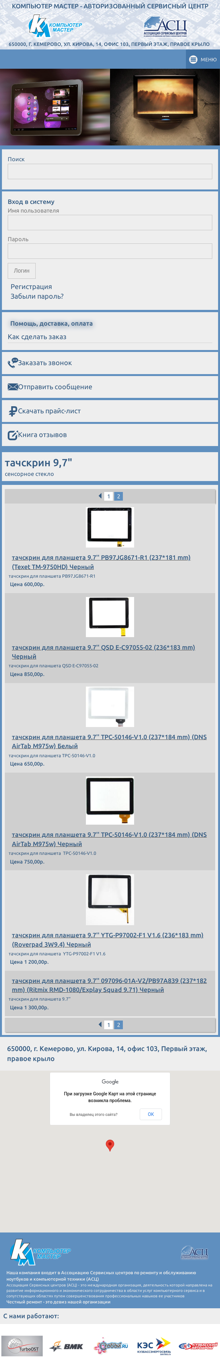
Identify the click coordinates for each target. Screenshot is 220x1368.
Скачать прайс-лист (44, 411)
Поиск (16, 159)
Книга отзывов (37, 435)
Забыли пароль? (37, 296)
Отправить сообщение (50, 387)
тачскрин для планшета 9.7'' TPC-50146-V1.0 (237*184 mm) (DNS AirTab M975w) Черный (109, 839)
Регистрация (31, 286)
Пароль (18, 239)
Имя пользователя (33, 210)
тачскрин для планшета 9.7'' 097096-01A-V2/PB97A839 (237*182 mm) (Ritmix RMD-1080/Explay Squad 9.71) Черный (109, 985)
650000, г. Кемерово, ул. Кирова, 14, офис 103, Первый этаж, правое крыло (109, 44)
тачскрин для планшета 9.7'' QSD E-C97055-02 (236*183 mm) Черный (103, 652)
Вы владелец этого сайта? (94, 1114)
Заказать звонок (40, 363)
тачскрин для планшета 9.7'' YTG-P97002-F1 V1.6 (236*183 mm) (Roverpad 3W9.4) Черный (108, 940)
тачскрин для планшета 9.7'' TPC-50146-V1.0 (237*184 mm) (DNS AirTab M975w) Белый (109, 741)
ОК (151, 1114)
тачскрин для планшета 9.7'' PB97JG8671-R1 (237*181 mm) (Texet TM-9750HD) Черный (101, 562)
